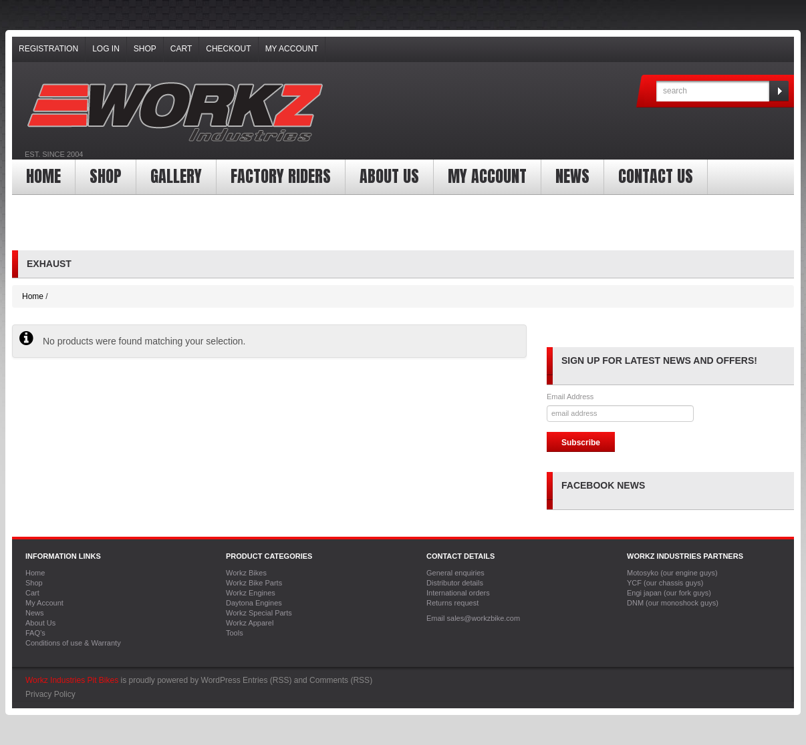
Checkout (228, 48)
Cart (181, 48)
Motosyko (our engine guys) (672, 573)
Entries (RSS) (267, 680)
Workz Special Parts (259, 613)
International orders (458, 593)
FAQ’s (35, 633)
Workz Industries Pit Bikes (71, 680)
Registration (48, 48)
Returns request (452, 603)
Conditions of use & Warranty (73, 643)
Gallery (176, 176)
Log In (106, 48)
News (572, 176)
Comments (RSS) (340, 680)
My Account (292, 48)
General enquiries (455, 573)
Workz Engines (250, 593)
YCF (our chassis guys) (665, 583)
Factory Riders (281, 176)
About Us (389, 176)
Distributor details (454, 583)
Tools (234, 633)
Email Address (570, 397)
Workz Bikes (246, 573)
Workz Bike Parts (254, 583)
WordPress (221, 680)
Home (43, 176)
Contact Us (655, 176)
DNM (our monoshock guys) (672, 603)
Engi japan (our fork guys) (669, 593)
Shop (145, 48)
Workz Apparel (249, 623)
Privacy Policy (50, 694)
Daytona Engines (254, 603)
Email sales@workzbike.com (473, 618)
